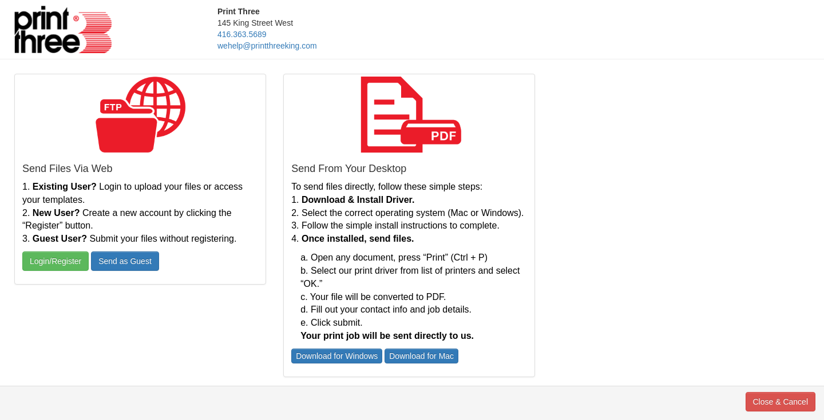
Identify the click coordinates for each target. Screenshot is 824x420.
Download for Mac (421, 356)
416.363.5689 (242, 34)
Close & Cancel (781, 401)
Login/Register (55, 261)
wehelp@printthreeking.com (267, 45)
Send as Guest (125, 261)
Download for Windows (337, 356)
